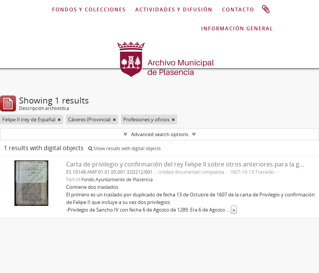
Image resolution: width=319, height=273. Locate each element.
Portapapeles (265, 9)
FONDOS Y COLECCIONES (89, 9)
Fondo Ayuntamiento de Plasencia (117, 179)
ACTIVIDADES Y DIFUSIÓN (174, 9)
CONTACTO (238, 9)
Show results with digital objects (124, 148)
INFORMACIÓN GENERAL (237, 28)
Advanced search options (159, 134)
